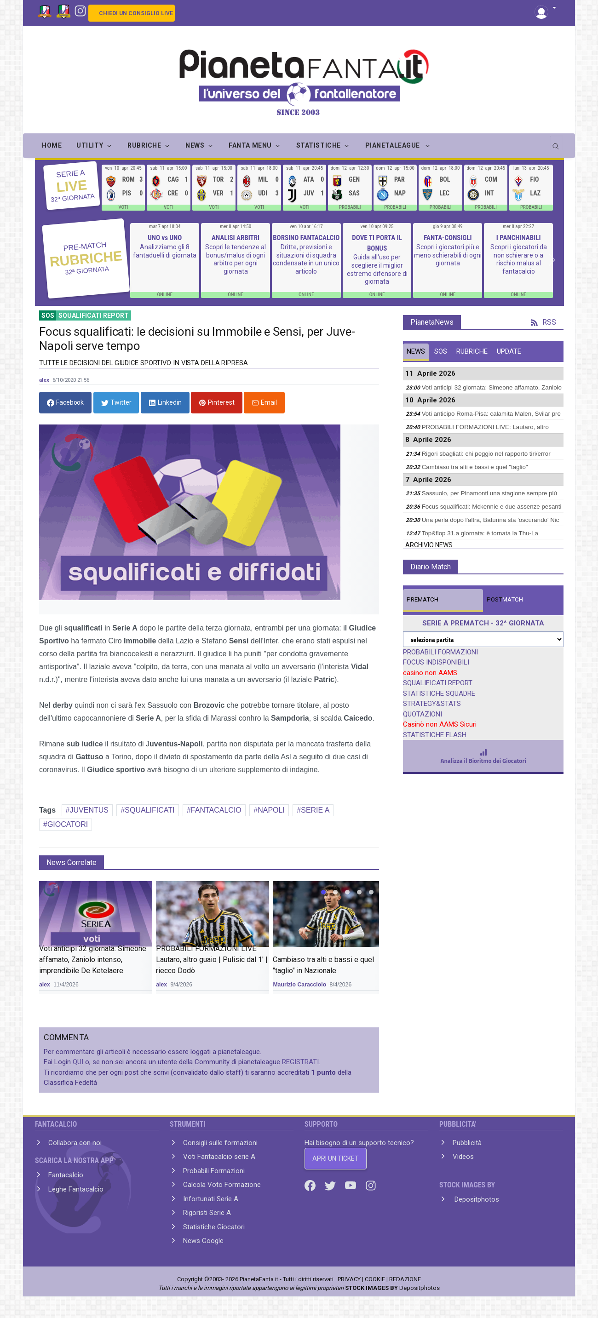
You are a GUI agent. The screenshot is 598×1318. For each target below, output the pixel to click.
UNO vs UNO (165, 238)
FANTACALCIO (216, 810)
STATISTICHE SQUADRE (439, 693)
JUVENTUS (89, 810)
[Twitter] (331, 1185)
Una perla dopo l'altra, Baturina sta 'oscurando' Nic (490, 519)
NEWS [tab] (416, 351)
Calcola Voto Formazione (222, 1184)
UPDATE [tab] (509, 351)
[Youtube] (351, 1185)
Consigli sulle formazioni (220, 1143)
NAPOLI (271, 810)
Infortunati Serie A (210, 1199)
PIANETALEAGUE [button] (393, 145)
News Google (203, 1241)
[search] (557, 143)
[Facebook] (311, 1185)
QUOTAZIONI (422, 714)
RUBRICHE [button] (144, 145)
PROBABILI (350, 207)
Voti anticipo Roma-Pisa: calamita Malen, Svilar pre (491, 413)
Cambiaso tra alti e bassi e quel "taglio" (475, 467)
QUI (78, 1062)
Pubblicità (467, 1143)
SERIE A (315, 810)
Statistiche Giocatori (214, 1227)
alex (44, 380)
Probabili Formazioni (214, 1171)
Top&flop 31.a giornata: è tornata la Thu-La (480, 533)
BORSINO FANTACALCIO (306, 238)
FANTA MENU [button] (250, 145)
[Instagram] (80, 10)
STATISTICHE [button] (318, 145)
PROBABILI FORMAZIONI (440, 652)
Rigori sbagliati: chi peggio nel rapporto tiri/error (486, 453)
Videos (463, 1156)
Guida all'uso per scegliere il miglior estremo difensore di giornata (377, 269)
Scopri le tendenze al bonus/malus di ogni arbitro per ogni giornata (235, 259)
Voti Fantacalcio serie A (219, 1156)
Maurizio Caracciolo (299, 984)
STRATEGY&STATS (432, 703)
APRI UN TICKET (335, 1158)
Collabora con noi (75, 1143)
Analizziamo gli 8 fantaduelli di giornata (164, 251)
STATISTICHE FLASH (434, 735)
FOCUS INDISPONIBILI (436, 662)
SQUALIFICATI (149, 810)
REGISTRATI (300, 1062)
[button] (545, 8)
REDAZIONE (405, 1279)
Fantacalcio (65, 1175)
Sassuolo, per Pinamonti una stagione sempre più (489, 493)
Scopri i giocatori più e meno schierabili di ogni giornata (448, 255)
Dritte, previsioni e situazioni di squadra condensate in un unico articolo (306, 259)
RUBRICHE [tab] (472, 351)
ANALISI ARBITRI (235, 238)
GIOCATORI (67, 824)
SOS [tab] (440, 351)
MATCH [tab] (422, 599)
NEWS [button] (194, 145)
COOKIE (375, 1279)
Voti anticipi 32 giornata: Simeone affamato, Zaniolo (492, 387)
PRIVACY (349, 1279)
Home (52, 145)
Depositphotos (476, 1199)
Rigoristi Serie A (207, 1213)
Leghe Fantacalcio (76, 1189)
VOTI (123, 207)
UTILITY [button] (89, 145)
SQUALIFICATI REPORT (437, 683)
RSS (543, 322)
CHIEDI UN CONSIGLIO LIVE (136, 13)
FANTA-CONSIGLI (448, 238)
